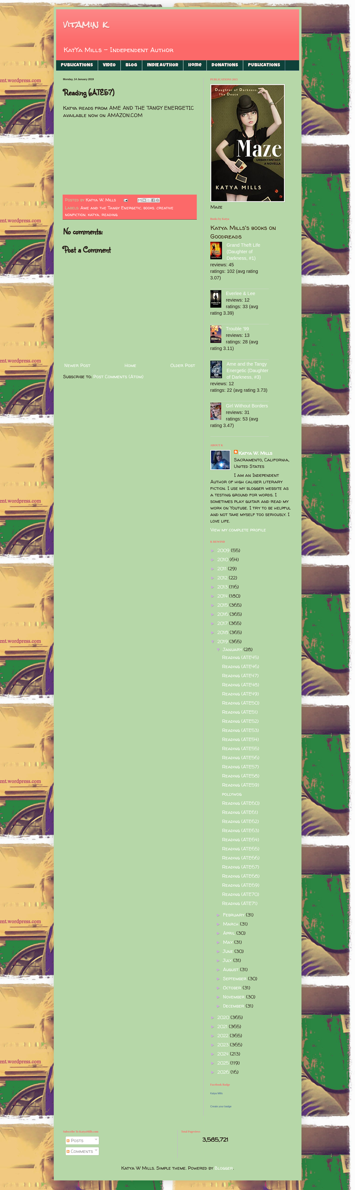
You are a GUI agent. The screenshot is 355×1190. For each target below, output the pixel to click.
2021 (223, 1026)
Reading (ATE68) (241, 876)
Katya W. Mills (255, 453)
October (233, 987)
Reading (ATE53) (240, 730)
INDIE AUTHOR (162, 65)
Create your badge (221, 1106)
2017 (223, 623)
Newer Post (77, 365)
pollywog (232, 794)
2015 (223, 605)
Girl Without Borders (247, 405)
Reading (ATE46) (240, 666)
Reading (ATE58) (240, 776)
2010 (223, 559)
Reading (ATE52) (240, 721)
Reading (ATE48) (240, 684)
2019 (223, 641)
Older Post (182, 365)
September (235, 978)
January (233, 649)
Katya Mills (216, 1093)
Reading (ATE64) (240, 839)
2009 (224, 550)
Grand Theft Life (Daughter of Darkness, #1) (243, 251)
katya (93, 214)
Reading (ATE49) (240, 694)
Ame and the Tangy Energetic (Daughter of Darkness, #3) (248, 370)
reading (110, 214)
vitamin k (85, 24)
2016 (223, 614)
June (228, 951)
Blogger (224, 1168)
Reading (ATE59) (240, 785)
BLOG (131, 65)
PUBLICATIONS (77, 65)
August (231, 969)
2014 (223, 596)
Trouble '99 (237, 328)
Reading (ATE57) (240, 766)
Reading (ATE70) (240, 894)
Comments (80, 1151)
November (234, 997)
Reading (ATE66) (241, 858)
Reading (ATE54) (240, 739)
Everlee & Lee (240, 293)
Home (195, 65)
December (234, 1006)
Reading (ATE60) (241, 803)
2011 (222, 568)
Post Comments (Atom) (118, 376)
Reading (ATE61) (240, 812)
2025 (223, 1063)
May (228, 942)
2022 (223, 1035)
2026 (223, 1072)
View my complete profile (238, 530)
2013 (223, 587)
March (231, 924)
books (148, 208)
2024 (223, 1054)
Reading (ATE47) (240, 675)
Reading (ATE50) (240, 703)
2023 (223, 1044)
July (228, 960)
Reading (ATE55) (240, 748)
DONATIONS (225, 65)
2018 (223, 632)
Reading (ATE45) (240, 657)
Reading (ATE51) (240, 712)
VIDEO (109, 65)
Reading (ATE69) (240, 885)
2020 (223, 1017)
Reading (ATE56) (240, 757)
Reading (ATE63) (240, 830)
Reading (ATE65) (240, 848)
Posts (75, 1140)
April (229, 933)
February (234, 915)
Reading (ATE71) (240, 903)
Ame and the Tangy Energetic (110, 208)
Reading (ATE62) (240, 821)
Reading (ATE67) (240, 867)
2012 (223, 577)
